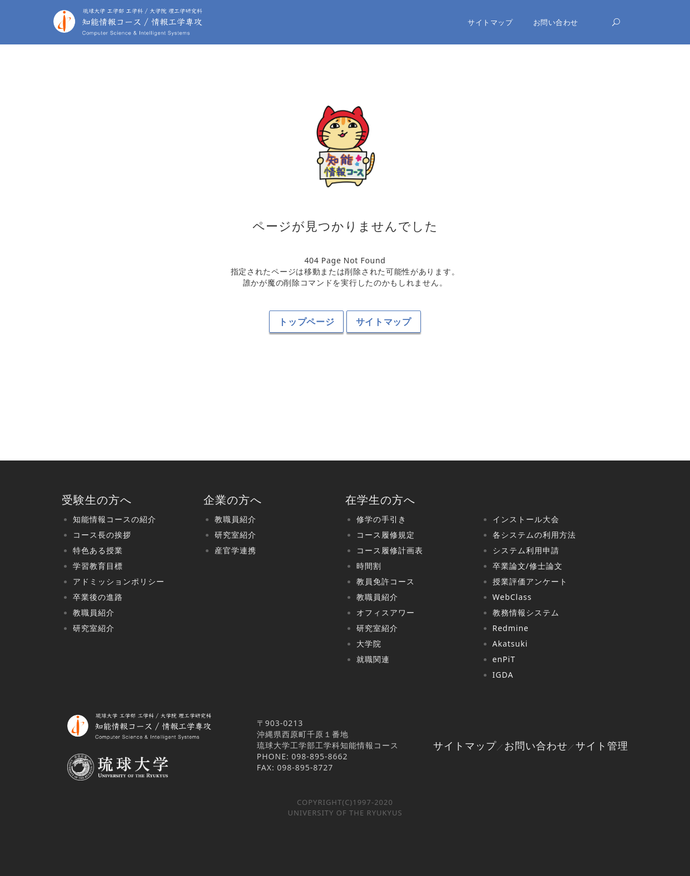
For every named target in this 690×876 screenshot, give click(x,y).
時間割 (368, 565)
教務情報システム (526, 612)
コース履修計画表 (389, 550)
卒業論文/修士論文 (528, 565)
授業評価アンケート (530, 581)
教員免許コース (385, 581)
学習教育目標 (98, 565)
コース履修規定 (385, 534)
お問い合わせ (555, 22)
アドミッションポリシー (119, 581)
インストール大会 (526, 519)
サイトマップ (490, 22)
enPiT (504, 659)
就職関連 (373, 659)
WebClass (512, 597)
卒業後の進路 (98, 597)
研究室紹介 (94, 628)
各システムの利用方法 (534, 534)
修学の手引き (381, 519)
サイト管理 (601, 745)
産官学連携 (235, 550)
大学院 (368, 643)
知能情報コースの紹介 (114, 519)
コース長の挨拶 (102, 534)
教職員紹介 (94, 612)
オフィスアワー (385, 612)
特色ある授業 (98, 550)
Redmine (511, 628)
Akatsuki (510, 643)
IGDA (503, 674)
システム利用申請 (526, 550)
